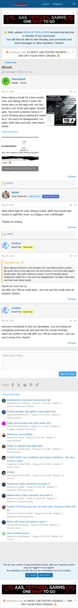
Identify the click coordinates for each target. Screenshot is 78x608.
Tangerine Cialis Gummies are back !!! (28, 483)
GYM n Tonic (13, 467)
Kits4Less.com (18, 52)
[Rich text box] (39, 361)
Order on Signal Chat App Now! (24, 445)
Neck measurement (18, 533)
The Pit (10, 478)
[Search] (74, 4)
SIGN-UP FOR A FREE (36, 32)
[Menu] (5, 4)
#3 (75, 256)
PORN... (11, 472)
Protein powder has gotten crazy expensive (31, 411)
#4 (75, 321)
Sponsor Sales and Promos (20, 406)
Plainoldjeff (10, 72)
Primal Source (14, 452)
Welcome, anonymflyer (20, 434)
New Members (14, 440)
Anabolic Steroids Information (21, 429)
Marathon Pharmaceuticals (20, 490)
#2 (75, 205)
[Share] (70, 92)
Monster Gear (13, 528)
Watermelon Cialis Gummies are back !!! (30, 495)
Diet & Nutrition (14, 417)
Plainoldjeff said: (12, 262)
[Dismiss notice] (73, 13)
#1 (75, 91)
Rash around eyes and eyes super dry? (29, 422)
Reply (73, 176)
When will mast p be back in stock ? (27, 521)
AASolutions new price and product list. (29, 399)
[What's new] (67, 4)
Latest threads (11, 394)
